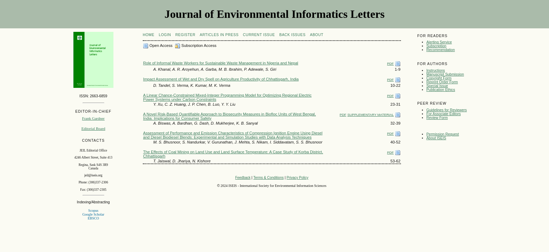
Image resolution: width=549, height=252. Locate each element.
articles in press (219, 35)
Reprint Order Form (442, 82)
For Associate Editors (443, 114)
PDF (390, 63)
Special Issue (437, 86)
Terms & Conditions (268, 178)
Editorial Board (93, 128)
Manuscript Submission (445, 74)
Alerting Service (439, 42)
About (316, 35)
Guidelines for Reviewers (446, 110)
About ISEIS (436, 138)
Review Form (437, 118)
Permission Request (442, 134)
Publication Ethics (440, 90)
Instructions (435, 70)
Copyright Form (439, 78)
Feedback (243, 178)
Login (165, 35)
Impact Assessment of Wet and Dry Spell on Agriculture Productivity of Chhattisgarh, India (221, 79)
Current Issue (259, 35)
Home (148, 35)
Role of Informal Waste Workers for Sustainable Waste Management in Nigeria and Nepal (220, 63)
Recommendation (440, 50)
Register (185, 35)
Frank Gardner (93, 118)
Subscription (436, 46)
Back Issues (292, 35)
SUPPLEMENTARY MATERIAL (370, 115)
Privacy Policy (297, 178)
